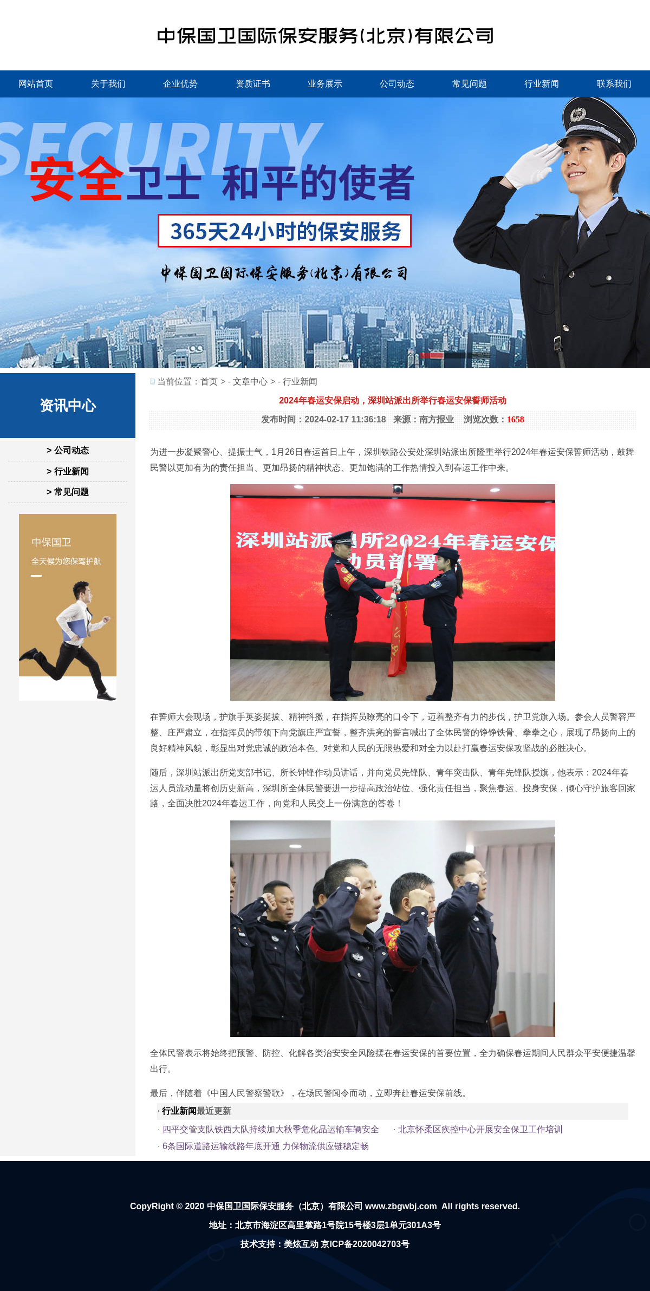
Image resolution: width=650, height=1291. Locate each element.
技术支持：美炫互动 (279, 1244)
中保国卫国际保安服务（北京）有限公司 (285, 1206)
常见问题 (469, 83)
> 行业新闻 (68, 471)
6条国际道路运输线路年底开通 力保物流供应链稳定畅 (265, 1146)
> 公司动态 (68, 450)
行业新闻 (541, 83)
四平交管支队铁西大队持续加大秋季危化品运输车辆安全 (270, 1129)
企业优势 (180, 83)
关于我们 (108, 83)
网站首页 (35, 83)
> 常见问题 (68, 492)
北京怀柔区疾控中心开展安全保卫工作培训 (480, 1129)
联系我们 (614, 83)
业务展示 (325, 83)
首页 (209, 381)
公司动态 (397, 83)
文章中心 (250, 381)
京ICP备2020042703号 (365, 1244)
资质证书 (253, 83)
